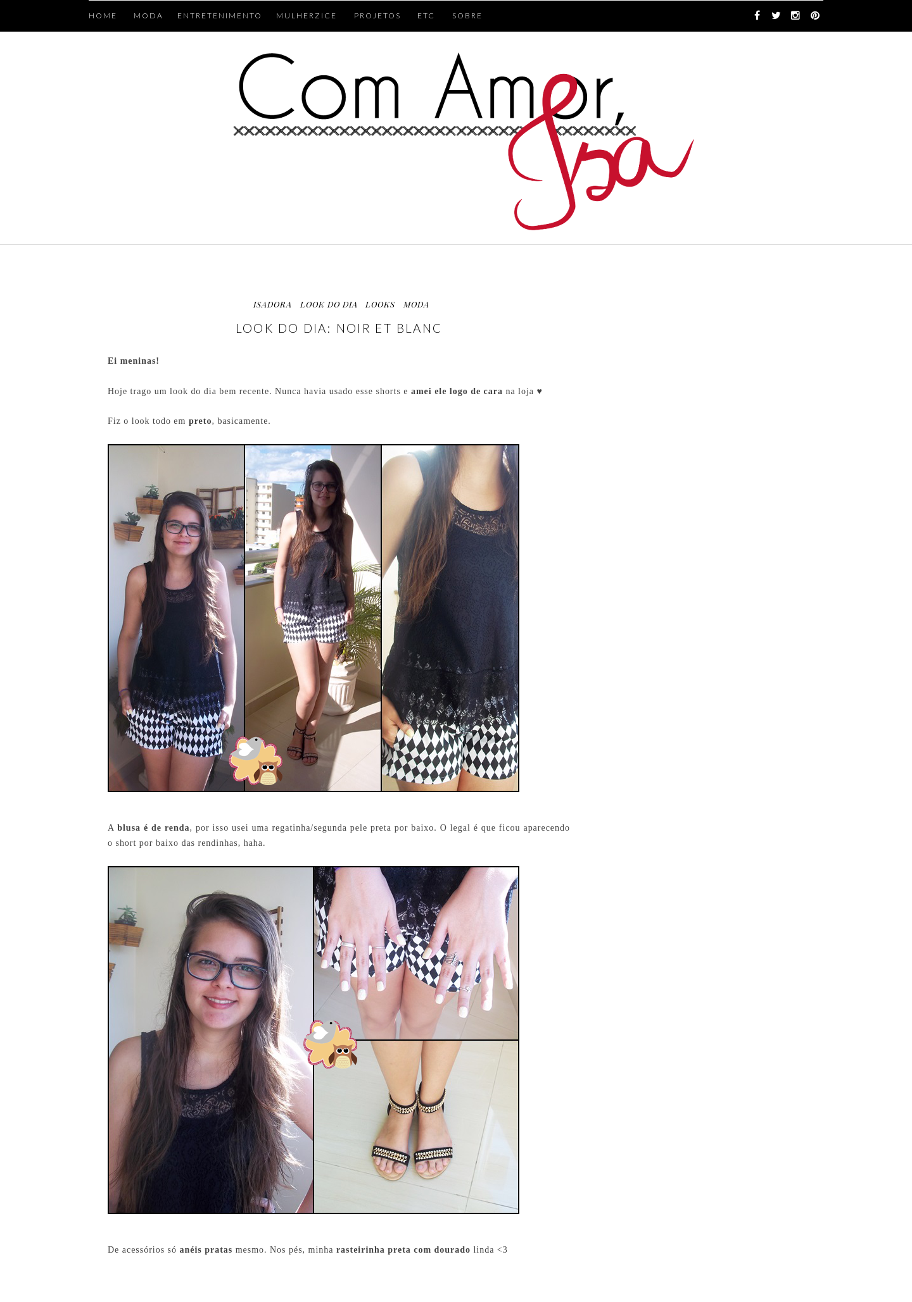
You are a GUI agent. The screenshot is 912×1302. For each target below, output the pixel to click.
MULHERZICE (306, 15)
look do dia (329, 304)
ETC (426, 15)
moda (416, 304)
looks (380, 304)
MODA (148, 15)
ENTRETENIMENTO (219, 15)
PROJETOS (377, 15)
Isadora (272, 304)
